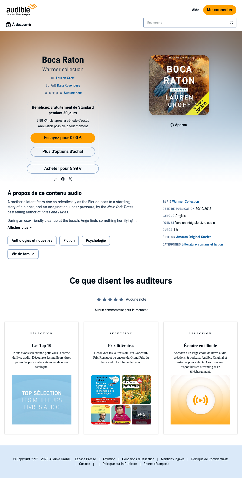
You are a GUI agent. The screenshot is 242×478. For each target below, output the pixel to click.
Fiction (69, 240)
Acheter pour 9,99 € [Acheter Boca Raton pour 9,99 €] (62, 168)
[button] (55, 179)
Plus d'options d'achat (62, 151)
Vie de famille (23, 254)
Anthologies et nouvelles (32, 240)
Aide (195, 10)
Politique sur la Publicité (120, 464)
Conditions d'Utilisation (138, 459)
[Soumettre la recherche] (232, 22)
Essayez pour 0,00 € (62, 137)
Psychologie (96, 240)
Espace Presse (85, 459)
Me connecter (220, 9)
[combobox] (189, 22)
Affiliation (109, 459)
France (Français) (156, 464)
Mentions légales (173, 459)
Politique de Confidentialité (210, 459)
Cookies (84, 464)
